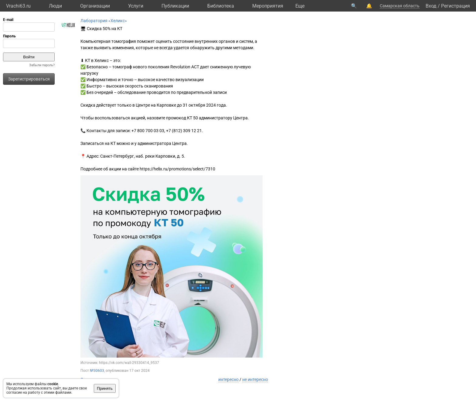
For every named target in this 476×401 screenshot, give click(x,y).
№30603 (97, 370)
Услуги (135, 6)
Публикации (175, 6)
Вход (431, 6)
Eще (299, 6)
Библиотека (220, 6)
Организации (95, 6)
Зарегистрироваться (29, 79)
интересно (228, 379)
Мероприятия (267, 6)
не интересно (255, 379)
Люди (55, 6)
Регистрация (455, 6)
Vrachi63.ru (18, 6)
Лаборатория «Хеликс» (103, 20)
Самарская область (400, 5)
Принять (105, 388)
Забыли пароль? (42, 65)
